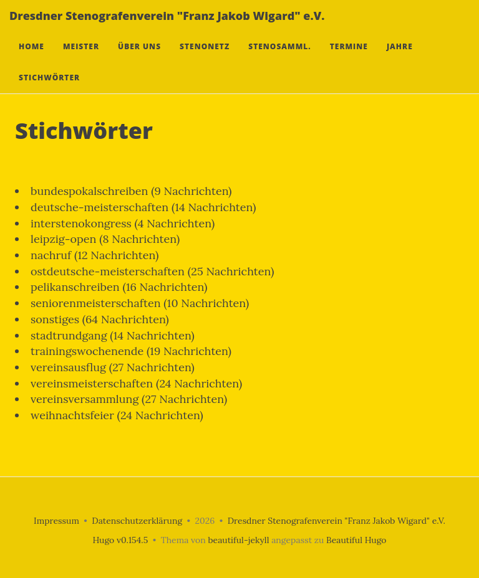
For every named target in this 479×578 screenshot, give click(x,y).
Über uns (139, 59)
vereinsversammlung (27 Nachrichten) (129, 399)
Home (31, 59)
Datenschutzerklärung (137, 520)
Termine (349, 59)
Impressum (56, 520)
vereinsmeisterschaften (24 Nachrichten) (136, 383)
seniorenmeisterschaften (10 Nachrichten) (140, 303)
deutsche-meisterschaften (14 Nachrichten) (143, 207)
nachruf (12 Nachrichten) (94, 255)
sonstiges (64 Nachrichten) (100, 319)
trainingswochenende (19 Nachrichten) (131, 351)
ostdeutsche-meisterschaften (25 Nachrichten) (152, 271)
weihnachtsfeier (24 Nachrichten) (117, 415)
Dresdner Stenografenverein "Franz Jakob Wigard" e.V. (166, 28)
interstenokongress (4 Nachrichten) (123, 223)
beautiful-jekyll (238, 540)
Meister (81, 59)
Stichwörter (49, 90)
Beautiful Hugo (356, 540)
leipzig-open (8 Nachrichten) (105, 239)
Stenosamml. (279, 59)
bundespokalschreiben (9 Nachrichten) (131, 191)
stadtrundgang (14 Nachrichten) (113, 335)
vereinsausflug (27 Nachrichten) (113, 367)
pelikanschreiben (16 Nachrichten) (119, 287)
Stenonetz (205, 59)
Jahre (400, 59)
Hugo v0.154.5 (120, 540)
